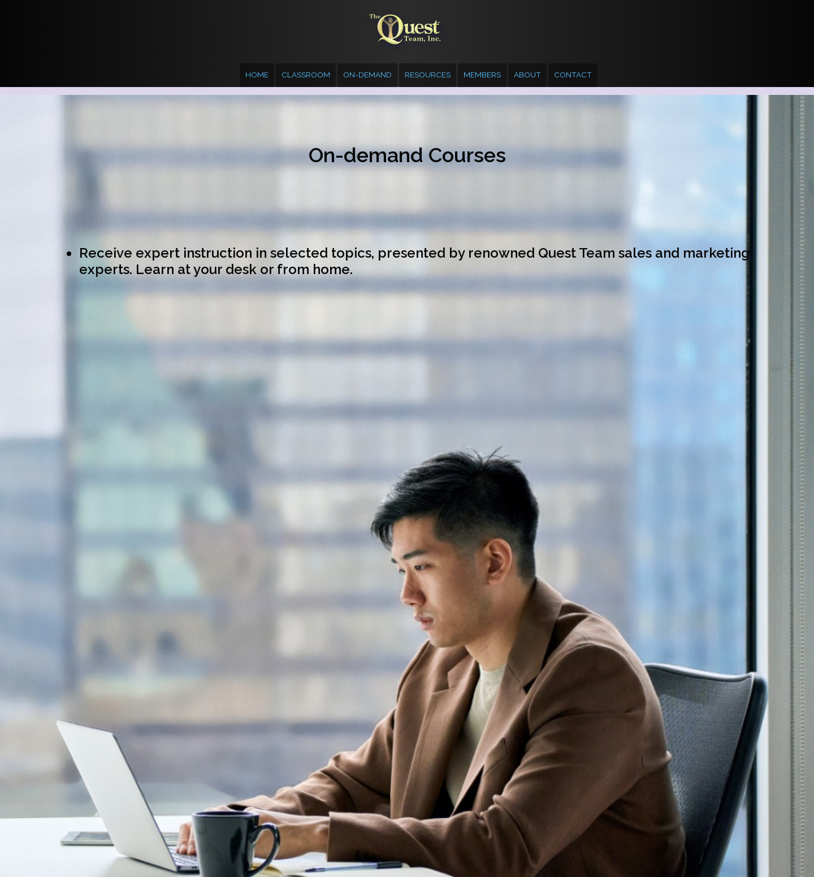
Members (482, 74)
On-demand (367, 74)
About (527, 74)
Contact (573, 74)
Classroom (306, 74)
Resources (428, 74)
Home (257, 74)
